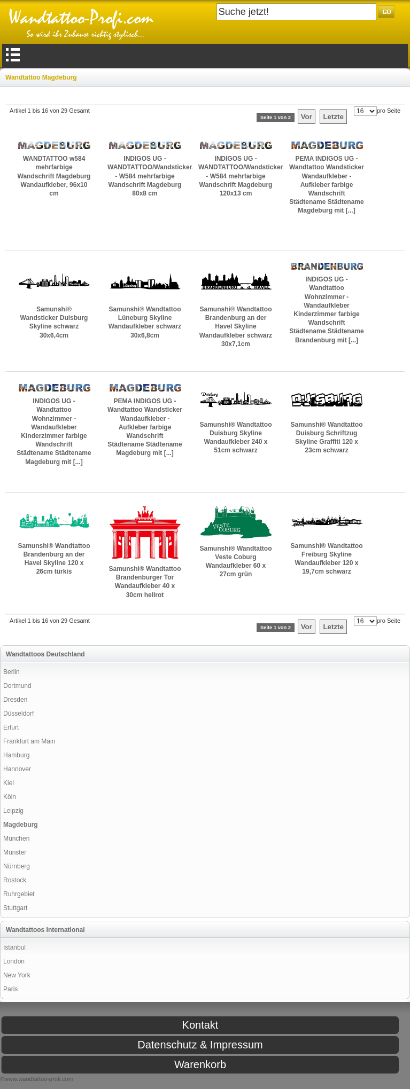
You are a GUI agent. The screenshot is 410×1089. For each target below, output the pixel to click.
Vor (306, 117)
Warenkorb (200, 1064)
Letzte (333, 117)
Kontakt (200, 1025)
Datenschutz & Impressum (200, 1045)
